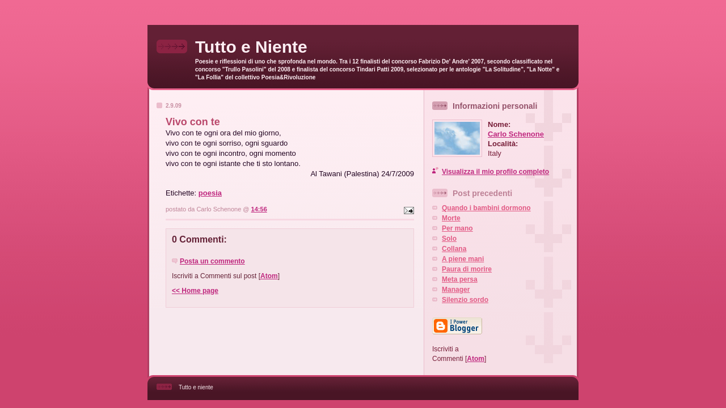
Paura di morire (467, 269)
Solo (449, 239)
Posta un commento (212, 261)
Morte (451, 218)
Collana (454, 249)
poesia (210, 193)
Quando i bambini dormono (486, 208)
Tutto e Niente (251, 46)
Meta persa (460, 279)
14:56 (259, 209)
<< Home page (195, 291)
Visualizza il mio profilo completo (495, 172)
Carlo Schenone (516, 134)
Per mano (457, 228)
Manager (456, 290)
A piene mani (463, 259)
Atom (269, 276)
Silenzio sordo (465, 300)
